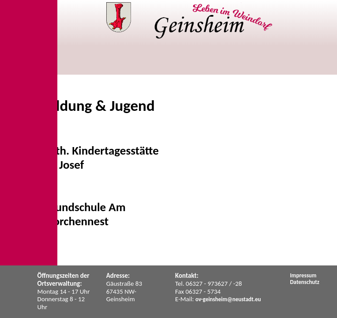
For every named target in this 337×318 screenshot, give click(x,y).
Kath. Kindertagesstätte (101, 150)
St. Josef (64, 164)
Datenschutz (304, 282)
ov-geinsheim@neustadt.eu (228, 299)
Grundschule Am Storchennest (85, 214)
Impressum (303, 275)
